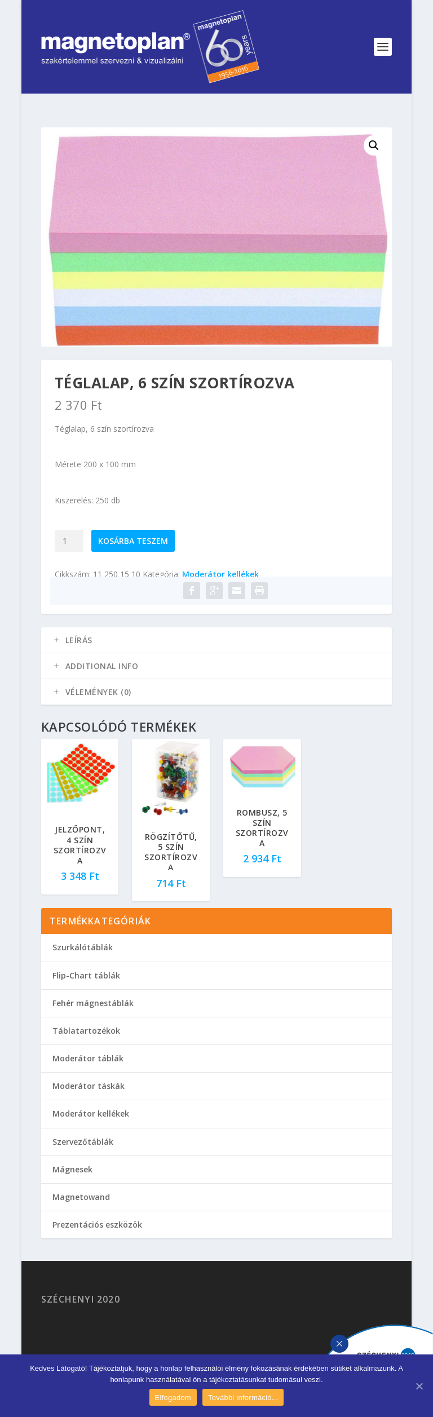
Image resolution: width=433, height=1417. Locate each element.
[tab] (216, 640)
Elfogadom (173, 1397)
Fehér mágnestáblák (93, 1003)
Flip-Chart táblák (86, 975)
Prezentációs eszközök (97, 1224)
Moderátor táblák (87, 1058)
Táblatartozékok (86, 1030)
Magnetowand (81, 1197)
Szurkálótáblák (82, 947)
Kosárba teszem (133, 540)
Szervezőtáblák (82, 1141)
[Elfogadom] (419, 1386)
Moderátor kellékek (220, 574)
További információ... (243, 1397)
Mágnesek (72, 1169)
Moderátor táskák (88, 1086)
